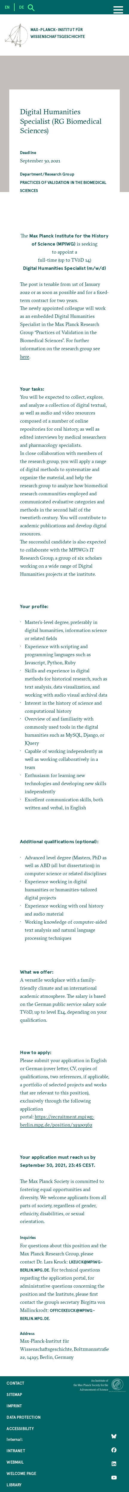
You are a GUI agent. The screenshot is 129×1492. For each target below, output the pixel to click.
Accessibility (20, 1428)
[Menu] (118, 10)
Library (14, 1485)
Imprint (14, 1406)
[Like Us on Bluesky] (114, 1436)
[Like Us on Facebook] (114, 1450)
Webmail (15, 1462)
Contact (15, 1383)
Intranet (16, 1450)
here (25, 357)
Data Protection (23, 1417)
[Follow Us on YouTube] (114, 1477)
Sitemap (14, 1394)
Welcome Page (21, 1473)
